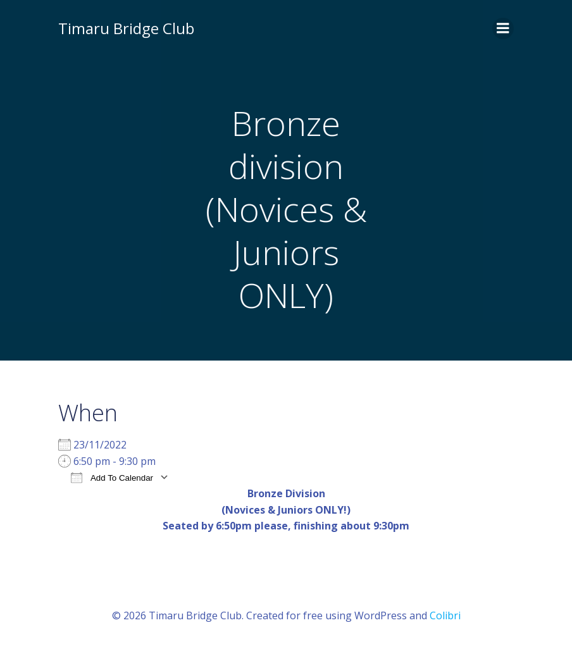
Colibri (445, 615)
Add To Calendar (112, 477)
